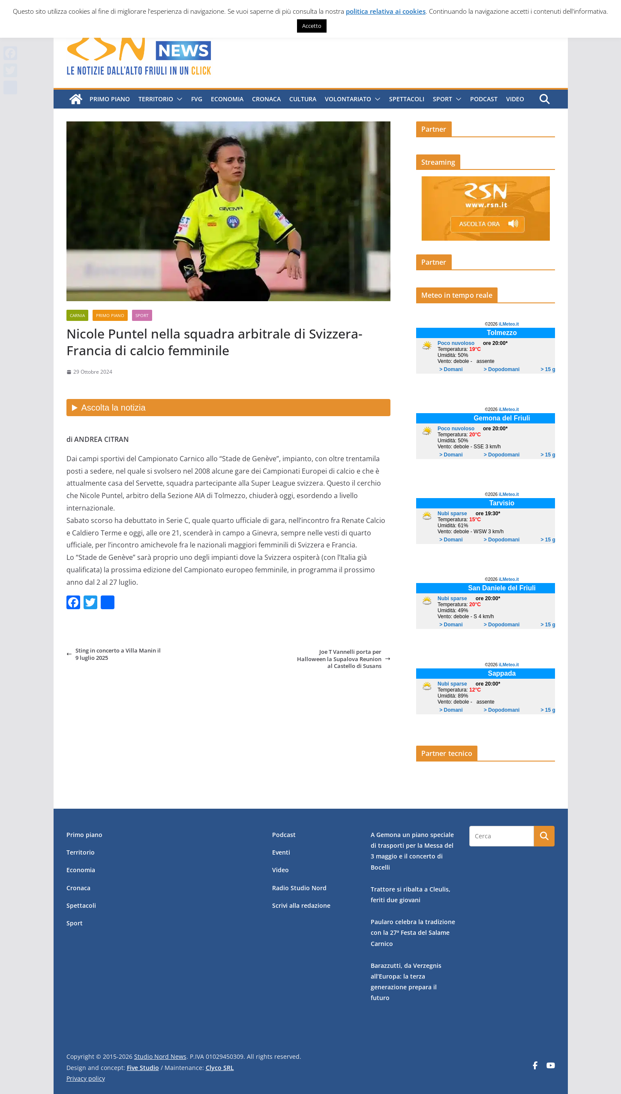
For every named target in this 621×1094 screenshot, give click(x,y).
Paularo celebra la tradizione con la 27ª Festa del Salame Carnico (413, 932)
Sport (442, 99)
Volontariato (348, 99)
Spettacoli (406, 99)
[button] (178, 99)
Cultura (302, 99)
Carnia (77, 315)
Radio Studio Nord (299, 888)
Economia (227, 99)
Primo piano (110, 99)
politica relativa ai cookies (386, 11)
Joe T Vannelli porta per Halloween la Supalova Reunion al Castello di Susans (343, 658)
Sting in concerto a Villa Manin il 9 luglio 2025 (113, 654)
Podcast (484, 99)
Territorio (155, 99)
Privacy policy (85, 1078)
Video (515, 99)
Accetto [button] (311, 26)
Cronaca (266, 99)
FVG (196, 99)
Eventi (281, 852)
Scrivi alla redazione (301, 905)
